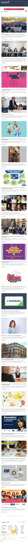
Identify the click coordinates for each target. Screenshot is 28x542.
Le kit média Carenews (22, 527)
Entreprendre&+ (3, 144)
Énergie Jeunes (3, 168)
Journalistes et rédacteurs (16, 533)
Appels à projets (20, 4)
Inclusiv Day (22, 533)
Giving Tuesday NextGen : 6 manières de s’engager (8, 507)
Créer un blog (19, 1)
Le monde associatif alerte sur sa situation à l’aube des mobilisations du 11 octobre (13, 58)
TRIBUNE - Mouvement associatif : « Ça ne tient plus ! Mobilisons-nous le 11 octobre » (13, 286)
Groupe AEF (22, 528)
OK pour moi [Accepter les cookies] (12, 538)
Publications (11, 4)
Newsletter (16, 1)
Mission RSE (22, 525)
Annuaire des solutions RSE (16, 529)
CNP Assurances (3, 267)
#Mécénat (2, 235)
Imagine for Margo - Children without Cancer (7, 39)
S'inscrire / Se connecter (24, 1)
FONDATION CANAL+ (4, 340)
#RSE (2, 432)
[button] (1, 541)
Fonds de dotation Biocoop (4, 193)
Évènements (15, 4)
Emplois (24, 4)
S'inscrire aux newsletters (16, 531)
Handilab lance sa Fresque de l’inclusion (7, 114)
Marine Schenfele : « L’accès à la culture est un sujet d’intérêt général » (11, 335)
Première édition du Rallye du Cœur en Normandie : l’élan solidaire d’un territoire (13, 34)
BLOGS (5, 4)
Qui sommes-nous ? (10, 526)
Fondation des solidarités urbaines (5, 389)
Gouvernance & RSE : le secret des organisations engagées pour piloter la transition (13, 458)
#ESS (2, 88)
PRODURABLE (22, 532)
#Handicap (2, 113)
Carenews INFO (3, 63)
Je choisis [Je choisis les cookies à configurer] (4, 538)
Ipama (2, 463)
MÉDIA (2, 4)
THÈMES (7, 4)
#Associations (3, 33)
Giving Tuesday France (4, 512)
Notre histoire (10, 525)
